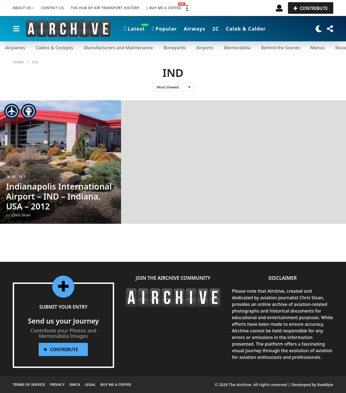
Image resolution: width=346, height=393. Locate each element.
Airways (194, 28)
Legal (90, 384)
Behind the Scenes (280, 48)
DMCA (74, 384)
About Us (22, 8)
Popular (164, 28)
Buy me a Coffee (164, 8)
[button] (186, 8)
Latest (134, 28)
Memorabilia (237, 48)
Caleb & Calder (246, 28)
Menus (317, 48)
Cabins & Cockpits (54, 48)
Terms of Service (29, 384)
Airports (204, 48)
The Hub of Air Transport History (105, 8)
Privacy (57, 384)
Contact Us (52, 8)
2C (215, 28)
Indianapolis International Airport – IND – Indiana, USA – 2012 (59, 196)
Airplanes (15, 48)
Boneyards (174, 48)
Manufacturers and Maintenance (118, 48)
